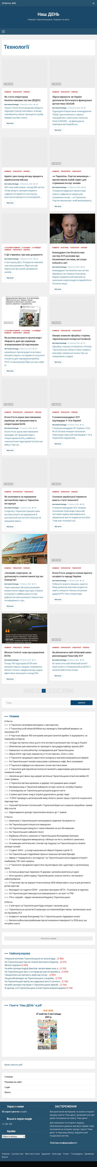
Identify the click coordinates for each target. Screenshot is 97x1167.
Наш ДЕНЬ (48, 14)
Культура (56, 1153)
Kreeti (58, 1164)
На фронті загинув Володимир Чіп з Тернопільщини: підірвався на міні (44, 916)
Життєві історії (32, 1153)
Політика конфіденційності (63, 1143)
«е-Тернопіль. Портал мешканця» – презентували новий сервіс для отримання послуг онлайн (72, 152)
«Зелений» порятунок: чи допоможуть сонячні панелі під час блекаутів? (24, 549)
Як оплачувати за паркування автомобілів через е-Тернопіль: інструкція (24, 473)
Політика (65, 247)
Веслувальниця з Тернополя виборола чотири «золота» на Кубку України (45, 786)
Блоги (7, 1092)
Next (70, 690)
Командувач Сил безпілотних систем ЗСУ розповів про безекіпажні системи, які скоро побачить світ (72, 229)
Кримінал (89, 1153)
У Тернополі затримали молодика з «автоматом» (34, 724)
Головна (9, 1077)
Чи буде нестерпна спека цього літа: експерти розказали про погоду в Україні (48, 742)
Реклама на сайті (13, 1082)
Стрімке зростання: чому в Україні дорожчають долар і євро (39, 794)
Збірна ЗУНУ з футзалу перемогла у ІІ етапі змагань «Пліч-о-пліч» (41, 753)
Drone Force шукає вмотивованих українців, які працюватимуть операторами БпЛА (24, 393)
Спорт (66, 1153)
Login (7, 1087)
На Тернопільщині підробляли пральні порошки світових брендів (42, 854)
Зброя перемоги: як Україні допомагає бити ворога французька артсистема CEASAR (72, 73)
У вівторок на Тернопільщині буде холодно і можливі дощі (38, 905)
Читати (9, 123)
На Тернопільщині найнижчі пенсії (26, 832)
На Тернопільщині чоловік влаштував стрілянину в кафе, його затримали (46, 761)
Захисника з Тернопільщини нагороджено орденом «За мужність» (42, 820)
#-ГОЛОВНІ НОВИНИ (12, 247)
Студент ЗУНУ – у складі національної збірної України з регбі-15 (40, 850)
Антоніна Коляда (11, 104)
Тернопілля (66, 171)
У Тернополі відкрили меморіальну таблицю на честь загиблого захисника (46, 839)
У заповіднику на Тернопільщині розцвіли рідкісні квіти (37, 790)
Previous (28, 690)
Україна (26, 92)
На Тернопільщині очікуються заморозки (30, 824)
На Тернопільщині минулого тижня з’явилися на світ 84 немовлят (41, 828)
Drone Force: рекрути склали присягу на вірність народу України (72, 549)
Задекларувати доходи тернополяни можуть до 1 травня (37, 812)
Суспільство (17, 1153)
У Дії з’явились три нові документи (24, 229)
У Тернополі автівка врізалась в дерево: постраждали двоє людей (42, 783)
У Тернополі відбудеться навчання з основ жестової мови (38, 765)
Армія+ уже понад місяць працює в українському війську (24, 152)
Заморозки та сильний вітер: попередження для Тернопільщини (41, 750)
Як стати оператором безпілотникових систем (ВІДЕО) (24, 73)
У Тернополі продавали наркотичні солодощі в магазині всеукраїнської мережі (48, 757)
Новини (7, 92)
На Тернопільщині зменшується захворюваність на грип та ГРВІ (41, 893)
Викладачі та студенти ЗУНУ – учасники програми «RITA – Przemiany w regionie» (49, 889)
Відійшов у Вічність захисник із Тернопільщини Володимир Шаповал (44, 835)
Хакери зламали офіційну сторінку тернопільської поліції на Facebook (72, 312)
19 (65, 690)
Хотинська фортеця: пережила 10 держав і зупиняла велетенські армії (44, 872)
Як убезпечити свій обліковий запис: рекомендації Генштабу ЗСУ (72, 628)
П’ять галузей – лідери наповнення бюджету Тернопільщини (39, 897)
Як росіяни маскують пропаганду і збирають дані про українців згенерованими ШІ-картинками (24, 312)
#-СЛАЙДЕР (36, 247)
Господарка (77, 1153)
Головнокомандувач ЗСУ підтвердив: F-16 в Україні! (72, 393)
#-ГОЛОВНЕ (26, 247)
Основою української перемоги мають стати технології (72, 473)
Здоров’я (45, 1153)
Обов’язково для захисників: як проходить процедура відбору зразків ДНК (46, 746)
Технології (17, 92)
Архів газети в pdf (13, 1064)
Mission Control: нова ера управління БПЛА (24, 628)
